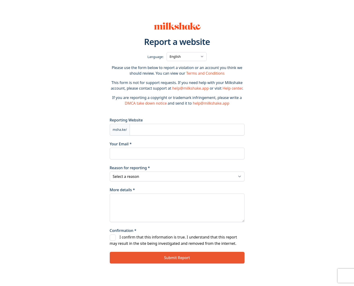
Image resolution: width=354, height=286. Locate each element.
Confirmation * (123, 230)
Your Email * (121, 144)
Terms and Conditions (205, 73)
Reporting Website (126, 120)
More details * (122, 189)
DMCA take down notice (146, 103)
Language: (155, 57)
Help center (232, 88)
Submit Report (177, 257)
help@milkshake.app (190, 88)
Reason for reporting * (130, 167)
